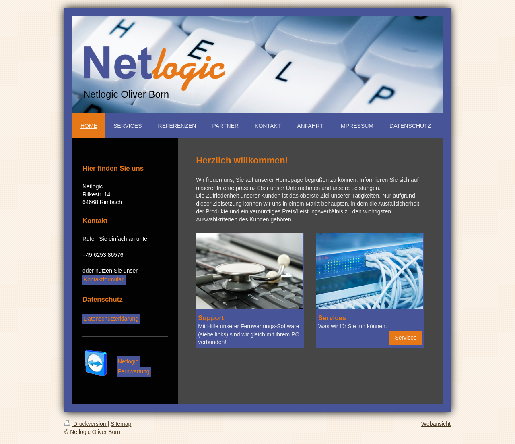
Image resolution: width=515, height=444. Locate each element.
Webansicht (436, 424)
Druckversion (85, 424)
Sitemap (121, 424)
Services (405, 337)
